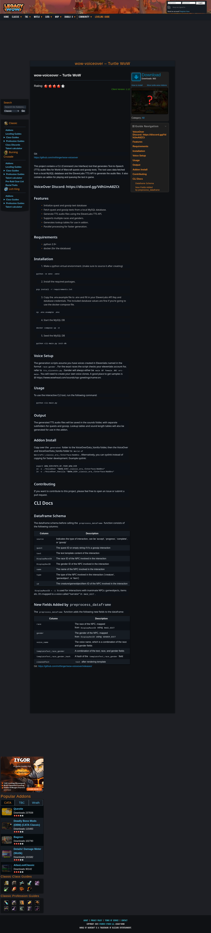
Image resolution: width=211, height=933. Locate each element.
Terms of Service (112, 920)
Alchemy (6, 902)
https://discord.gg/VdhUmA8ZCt (92, 186)
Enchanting (22, 902)
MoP (57, 16)
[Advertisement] (14, 258)
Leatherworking (37, 902)
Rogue (6, 889)
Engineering (29, 902)
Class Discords (13, 144)
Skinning (22, 908)
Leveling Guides (14, 133)
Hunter (29, 889)
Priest (22, 883)
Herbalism (6, 908)
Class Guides (12, 137)
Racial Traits (12, 185)
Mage (14, 889)
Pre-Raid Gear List (15, 181)
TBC (26, 16)
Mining (14, 908)
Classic (15, 16)
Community (84, 16)
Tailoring (29, 908)
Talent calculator (14, 148)
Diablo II (69, 16)
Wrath (36, 802)
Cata (47, 16)
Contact (124, 920)
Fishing (37, 908)
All (143, 118)
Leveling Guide (102, 16)
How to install (137, 85)
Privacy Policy (96, 920)
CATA (7, 802)
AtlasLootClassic (24, 865)
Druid (14, 883)
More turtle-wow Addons (157, 85)
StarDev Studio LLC (106, 924)
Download (151, 74)
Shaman (22, 889)
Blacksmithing (14, 902)
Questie (18, 808)
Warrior (29, 883)
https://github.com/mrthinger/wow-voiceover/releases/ (65, 666)
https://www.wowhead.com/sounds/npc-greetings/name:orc (69, 377)
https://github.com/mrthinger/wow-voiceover (56, 157)
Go (23, 111)
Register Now (184, 11)
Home (6, 16)
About (85, 920)
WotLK (37, 16)
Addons (9, 130)
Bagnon (18, 837)
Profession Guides (15, 141)
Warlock (37, 883)
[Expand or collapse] (165, 126)
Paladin (6, 883)
